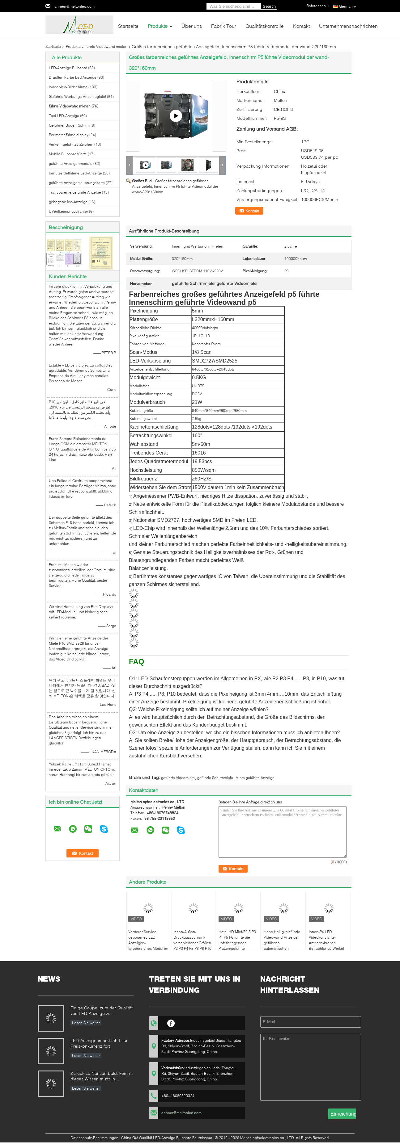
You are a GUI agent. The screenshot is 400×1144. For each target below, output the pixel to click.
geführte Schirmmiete (215, 777)
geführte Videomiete (178, 777)
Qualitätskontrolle (264, 26)
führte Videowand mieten (106, 46)
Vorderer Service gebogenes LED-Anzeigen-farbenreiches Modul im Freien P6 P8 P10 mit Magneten (148, 945)
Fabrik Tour (223, 26)
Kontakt (301, 26)
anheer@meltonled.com (74, 6)
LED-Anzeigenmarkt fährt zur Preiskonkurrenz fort (99, 1043)
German (347, 6)
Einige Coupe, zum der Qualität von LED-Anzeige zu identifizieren (101, 1011)
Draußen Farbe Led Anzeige (72, 77)
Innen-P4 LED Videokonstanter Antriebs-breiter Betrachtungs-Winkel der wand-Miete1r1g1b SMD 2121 (328, 945)
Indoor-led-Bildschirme (68, 87)
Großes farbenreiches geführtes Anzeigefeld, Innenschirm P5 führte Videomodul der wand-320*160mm (175, 186)
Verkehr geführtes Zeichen (71, 144)
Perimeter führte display (68, 134)
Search (269, 6)
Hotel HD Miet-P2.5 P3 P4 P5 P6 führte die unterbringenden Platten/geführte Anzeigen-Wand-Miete (237, 942)
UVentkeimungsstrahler (68, 211)
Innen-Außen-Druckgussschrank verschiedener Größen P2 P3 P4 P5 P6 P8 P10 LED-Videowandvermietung (192, 945)
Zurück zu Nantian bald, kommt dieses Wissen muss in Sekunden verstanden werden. (101, 1077)
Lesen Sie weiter (86, 1022)
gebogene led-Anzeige (68, 201)
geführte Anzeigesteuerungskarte (77, 182)
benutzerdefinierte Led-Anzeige (75, 173)
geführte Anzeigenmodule (70, 163)
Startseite (128, 26)
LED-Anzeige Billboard (68, 67)
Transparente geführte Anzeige (75, 192)
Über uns (191, 26)
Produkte (158, 26)
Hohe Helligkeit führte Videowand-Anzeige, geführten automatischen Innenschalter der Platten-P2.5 (282, 945)
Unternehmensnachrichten (348, 26)
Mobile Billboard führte (68, 154)
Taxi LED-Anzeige (64, 115)
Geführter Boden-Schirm (69, 125)
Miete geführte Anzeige (255, 777)
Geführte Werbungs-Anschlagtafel (77, 96)
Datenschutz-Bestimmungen (94, 1137)
